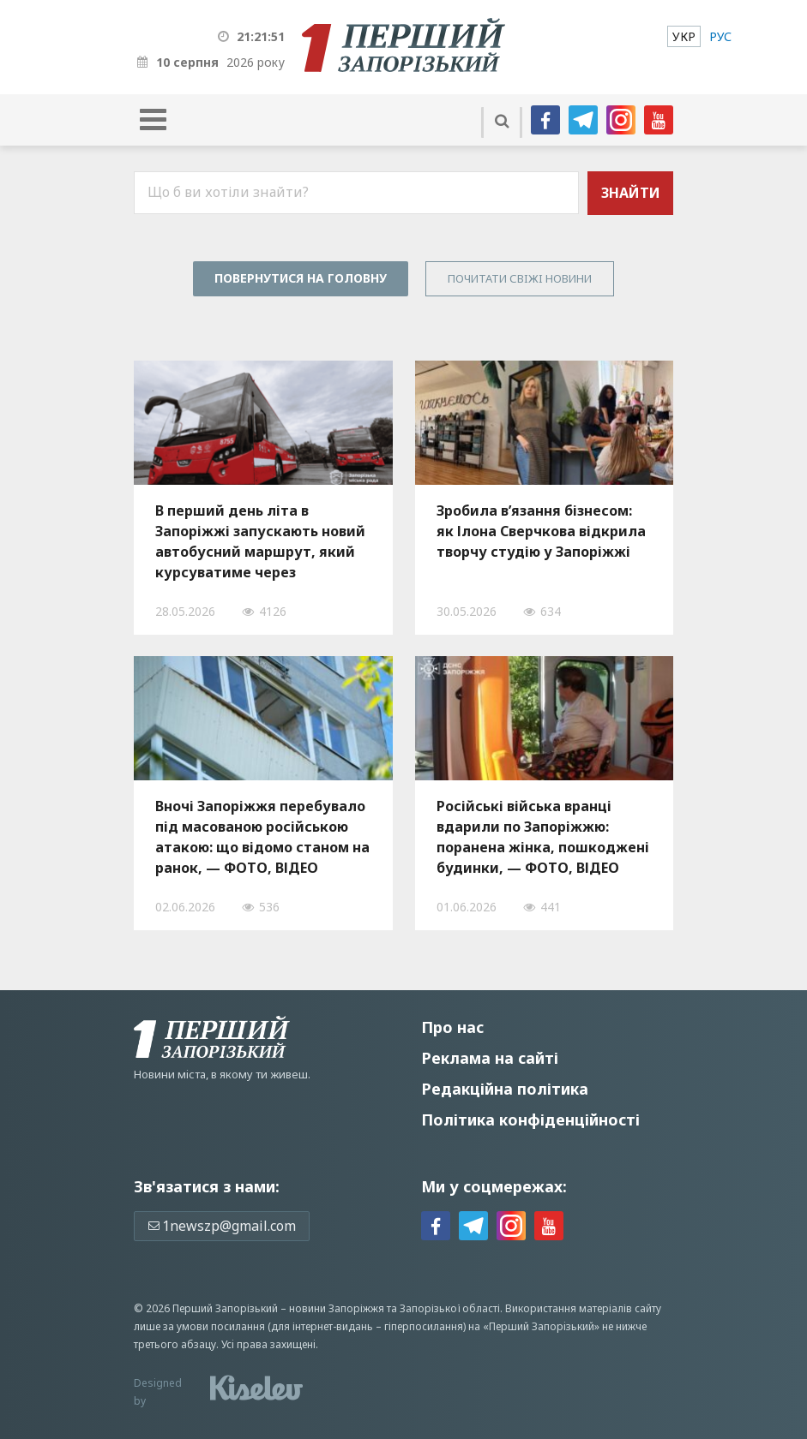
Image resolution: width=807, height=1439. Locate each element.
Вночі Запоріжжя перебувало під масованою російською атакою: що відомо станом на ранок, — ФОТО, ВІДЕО (262, 837)
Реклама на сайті (489, 1058)
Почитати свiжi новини (520, 278)
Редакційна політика (504, 1088)
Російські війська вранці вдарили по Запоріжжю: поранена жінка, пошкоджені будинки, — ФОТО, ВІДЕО (543, 837)
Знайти (630, 192)
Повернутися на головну (300, 278)
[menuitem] (684, 36)
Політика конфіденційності (530, 1119)
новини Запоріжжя (336, 1308)
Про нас (452, 1027)
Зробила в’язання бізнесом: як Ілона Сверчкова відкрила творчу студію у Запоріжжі (541, 531)
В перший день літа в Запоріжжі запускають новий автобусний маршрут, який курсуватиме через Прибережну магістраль (260, 541)
